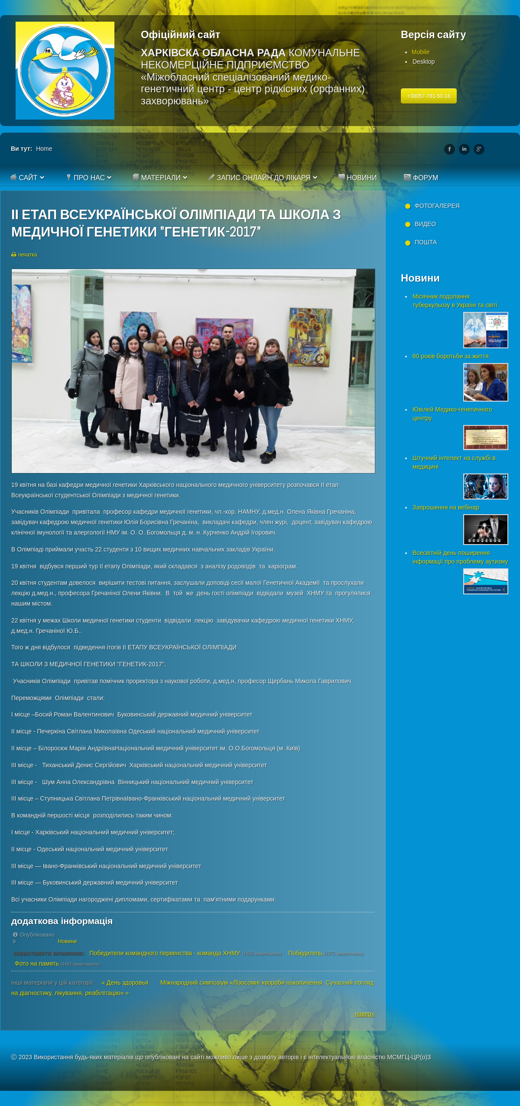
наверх (364, 1013)
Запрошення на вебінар (446, 507)
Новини (357, 178)
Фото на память (37, 963)
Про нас (85, 178)
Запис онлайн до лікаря (259, 178)
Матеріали (156, 178)
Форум (421, 178)
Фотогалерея (437, 205)
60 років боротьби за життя (451, 356)
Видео (425, 224)
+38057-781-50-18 (428, 96)
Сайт (24, 178)
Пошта (426, 242)
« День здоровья (125, 982)
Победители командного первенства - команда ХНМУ (165, 953)
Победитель (305, 953)
